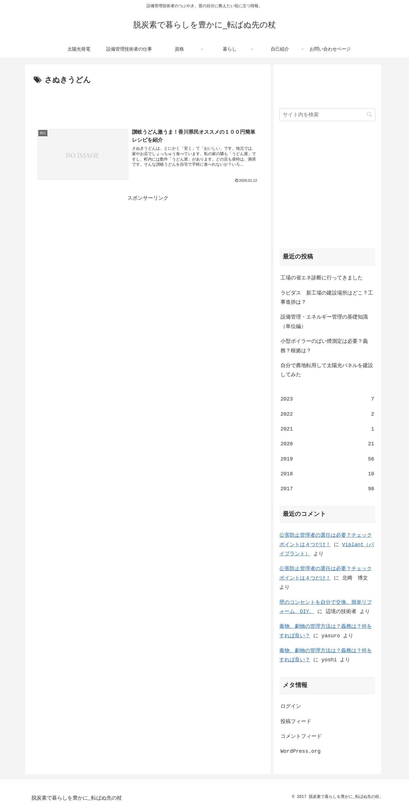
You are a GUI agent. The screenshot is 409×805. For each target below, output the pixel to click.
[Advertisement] (148, 102)
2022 (327, 414)
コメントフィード (301, 736)
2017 (327, 488)
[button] (369, 114)
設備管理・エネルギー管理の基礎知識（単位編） (324, 322)
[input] (327, 114)
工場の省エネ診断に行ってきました (321, 278)
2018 (327, 473)
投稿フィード (295, 721)
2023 (327, 399)
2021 (327, 429)
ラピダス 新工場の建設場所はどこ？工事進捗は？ (326, 298)
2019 (327, 459)
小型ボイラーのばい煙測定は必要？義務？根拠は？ (324, 346)
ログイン (290, 706)
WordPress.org (300, 751)
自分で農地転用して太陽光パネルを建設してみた (326, 370)
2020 (327, 443)
